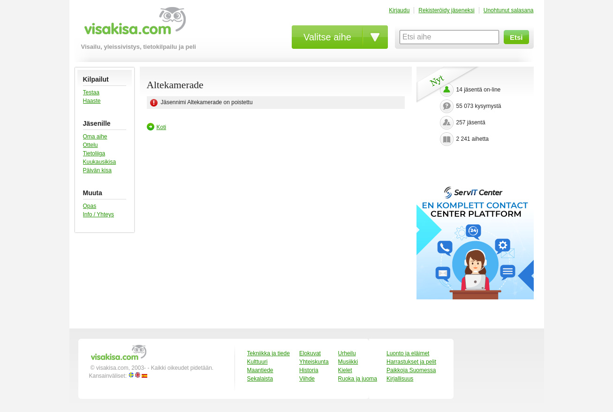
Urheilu (347, 353)
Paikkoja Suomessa (411, 370)
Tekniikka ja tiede (268, 353)
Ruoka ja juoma (357, 378)
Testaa (91, 92)
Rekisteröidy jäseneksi (446, 10)
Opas (90, 206)
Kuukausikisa (99, 162)
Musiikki (348, 362)
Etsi (516, 37)
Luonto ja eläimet (407, 353)
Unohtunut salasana (509, 10)
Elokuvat (310, 353)
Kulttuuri (257, 362)
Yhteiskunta (314, 362)
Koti (161, 127)
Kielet (345, 370)
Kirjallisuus (399, 378)
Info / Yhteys (98, 214)
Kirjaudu (399, 10)
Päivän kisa (97, 170)
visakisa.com (133, 24)
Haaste (92, 101)
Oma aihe (95, 136)
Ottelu (90, 145)
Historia (308, 370)
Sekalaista (260, 378)
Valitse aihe (327, 37)
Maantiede (260, 370)
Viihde (307, 378)
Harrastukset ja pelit (411, 362)
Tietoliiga (94, 153)
